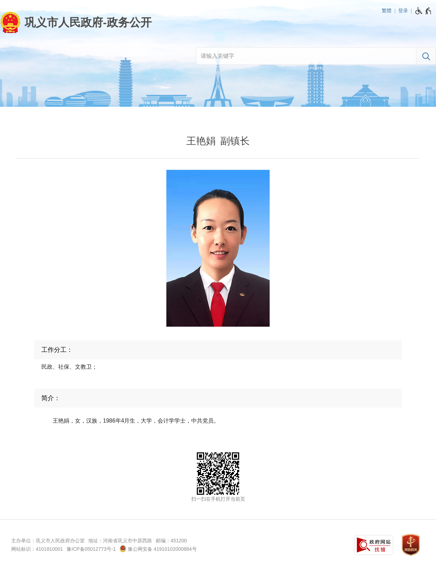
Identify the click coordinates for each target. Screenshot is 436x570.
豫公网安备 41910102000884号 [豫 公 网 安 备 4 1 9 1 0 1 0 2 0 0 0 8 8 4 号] (158, 548)
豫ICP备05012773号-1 (91, 549)
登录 (403, 10)
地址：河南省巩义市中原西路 (120, 540)
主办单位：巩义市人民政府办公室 (48, 540)
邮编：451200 (171, 540)
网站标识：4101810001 (37, 549)
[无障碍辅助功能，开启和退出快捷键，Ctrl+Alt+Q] (423, 11)
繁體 (387, 10)
